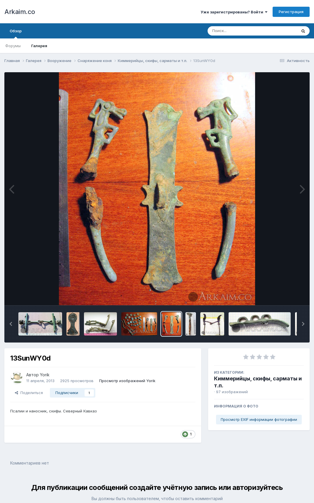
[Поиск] (241, 31)
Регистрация (291, 11)
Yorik (45, 374)
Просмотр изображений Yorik (127, 380)
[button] (10, 323)
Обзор (16, 33)
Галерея (39, 45)
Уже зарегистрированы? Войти (234, 12)
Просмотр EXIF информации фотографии (259, 419)
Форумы (13, 45)
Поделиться (29, 392)
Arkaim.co (19, 11)
